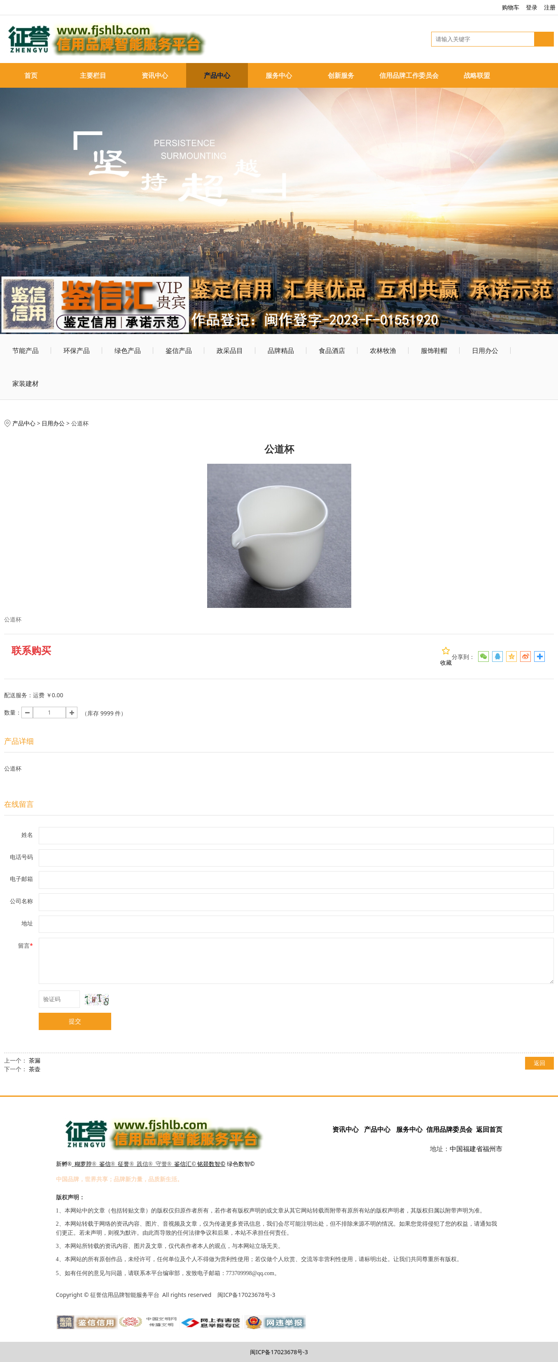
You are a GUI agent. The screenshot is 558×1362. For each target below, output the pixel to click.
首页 (30, 75)
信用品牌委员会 (449, 1129)
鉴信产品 (179, 350)
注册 (550, 7)
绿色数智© (241, 1164)
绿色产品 (127, 350)
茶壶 (34, 1069)
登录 (531, 7)
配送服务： (18, 695)
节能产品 (25, 350)
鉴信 (105, 1164)
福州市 (492, 1148)
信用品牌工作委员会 (409, 75)
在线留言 (19, 804)
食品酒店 (332, 350)
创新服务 (341, 75)
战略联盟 (477, 75)
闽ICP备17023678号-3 (279, 1352)
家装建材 (25, 383)
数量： (12, 712)
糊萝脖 (83, 1164)
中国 (456, 1148)
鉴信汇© (185, 1164)
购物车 (510, 7)
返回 (539, 1063)
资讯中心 (155, 75)
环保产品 (76, 350)
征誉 (123, 1164)
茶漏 (34, 1060)
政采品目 (230, 350)
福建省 (473, 1148)
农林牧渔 (383, 350)
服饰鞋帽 (434, 350)
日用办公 (485, 350)
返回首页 (489, 1129)
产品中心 (217, 75)
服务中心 (279, 75)
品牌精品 (281, 350)
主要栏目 (93, 75)
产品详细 (19, 741)
